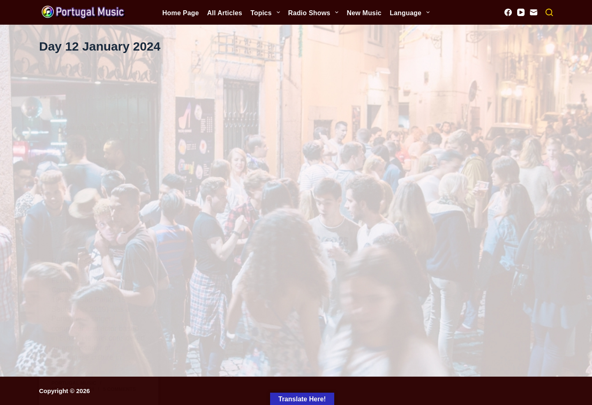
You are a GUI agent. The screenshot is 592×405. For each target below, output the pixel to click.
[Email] (533, 12)
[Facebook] (508, 12)
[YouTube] (521, 12)
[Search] (549, 12)
